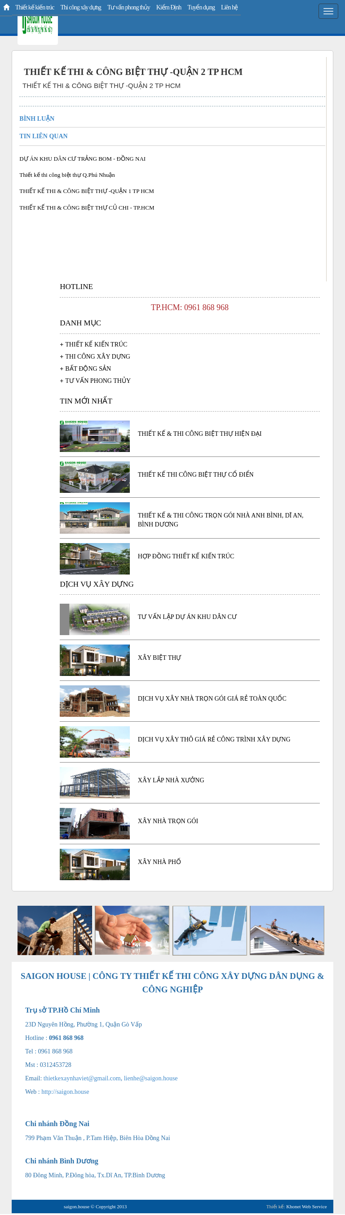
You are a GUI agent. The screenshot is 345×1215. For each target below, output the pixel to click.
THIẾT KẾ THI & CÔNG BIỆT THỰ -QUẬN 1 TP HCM (86, 191)
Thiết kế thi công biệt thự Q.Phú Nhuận (67, 174)
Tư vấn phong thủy (128, 7)
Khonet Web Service (306, 1206)
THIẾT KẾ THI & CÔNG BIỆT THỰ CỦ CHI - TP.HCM (86, 207)
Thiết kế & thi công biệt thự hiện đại (200, 433)
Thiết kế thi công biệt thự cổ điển (196, 474)
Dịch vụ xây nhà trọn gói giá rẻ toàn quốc (212, 698)
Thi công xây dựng (81, 7)
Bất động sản (88, 368)
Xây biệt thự (159, 657)
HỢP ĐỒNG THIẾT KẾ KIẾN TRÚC (186, 556)
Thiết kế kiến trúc (34, 7)
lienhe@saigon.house (151, 1078)
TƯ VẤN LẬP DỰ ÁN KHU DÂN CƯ (187, 617)
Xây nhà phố (159, 862)
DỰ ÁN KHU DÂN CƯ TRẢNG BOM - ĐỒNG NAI (82, 158)
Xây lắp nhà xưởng (171, 780)
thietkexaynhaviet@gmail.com (82, 1078)
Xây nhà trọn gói (168, 821)
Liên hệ (229, 7)
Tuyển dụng (201, 7)
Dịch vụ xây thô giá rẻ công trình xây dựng (214, 739)
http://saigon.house (65, 1091)
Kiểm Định (168, 7)
